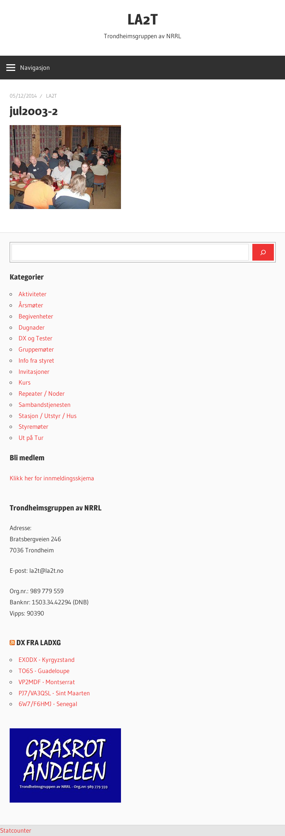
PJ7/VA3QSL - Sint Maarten (54, 693)
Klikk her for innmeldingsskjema (52, 478)
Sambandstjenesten (45, 404)
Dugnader (32, 327)
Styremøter (33, 426)
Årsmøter (31, 305)
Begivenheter (36, 316)
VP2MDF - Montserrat (47, 682)
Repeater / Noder (42, 393)
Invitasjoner (34, 371)
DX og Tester (35, 338)
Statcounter (15, 830)
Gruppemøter (36, 349)
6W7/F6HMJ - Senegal (48, 704)
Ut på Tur (31, 437)
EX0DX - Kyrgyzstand (47, 659)
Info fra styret (36, 360)
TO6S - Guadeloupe (44, 671)
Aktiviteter (32, 294)
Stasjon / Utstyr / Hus (47, 415)
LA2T (142, 19)
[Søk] (263, 252)
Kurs (24, 382)
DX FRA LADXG (38, 642)
